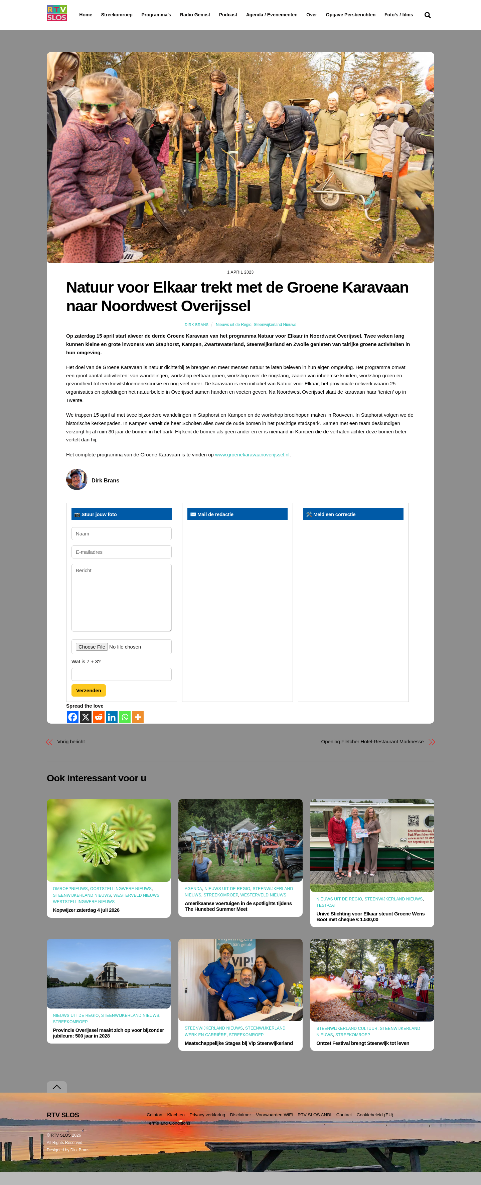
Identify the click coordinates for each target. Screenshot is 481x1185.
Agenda (193, 901)
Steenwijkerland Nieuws (275, 337)
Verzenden (88, 703)
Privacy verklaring (207, 1127)
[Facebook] (72, 730)
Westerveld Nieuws (137, 908)
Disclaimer (240, 1127)
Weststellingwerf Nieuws (84, 914)
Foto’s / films (95, 28)
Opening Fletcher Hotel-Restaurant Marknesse (372, 754)
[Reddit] (99, 730)
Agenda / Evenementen (289, 14)
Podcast (245, 14)
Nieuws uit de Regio (234, 337)
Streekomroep (118, 15)
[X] (86, 730)
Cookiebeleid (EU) (375, 1127)
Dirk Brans (196, 338)
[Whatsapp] (125, 730)
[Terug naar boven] (57, 1100)
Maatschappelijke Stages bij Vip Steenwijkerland (239, 1056)
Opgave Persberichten (374, 15)
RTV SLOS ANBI (314, 1127)
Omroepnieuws (70, 901)
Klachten (176, 1127)
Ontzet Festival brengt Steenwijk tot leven (362, 1056)
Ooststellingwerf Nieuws (121, 901)
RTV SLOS (61, 1148)
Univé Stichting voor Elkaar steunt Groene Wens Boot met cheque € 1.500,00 (370, 929)
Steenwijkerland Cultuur (346, 1041)
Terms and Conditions (168, 1136)
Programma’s (168, 15)
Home (80, 14)
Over (329, 14)
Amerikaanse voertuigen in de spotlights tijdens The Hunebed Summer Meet (238, 919)
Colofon (154, 1127)
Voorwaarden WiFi (274, 1127)
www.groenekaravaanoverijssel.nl (252, 467)
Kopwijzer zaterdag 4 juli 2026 (86, 923)
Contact (344, 1127)
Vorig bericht (71, 754)
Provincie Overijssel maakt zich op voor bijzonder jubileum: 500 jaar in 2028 (108, 1046)
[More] (138, 730)
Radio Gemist (212, 14)
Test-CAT (326, 918)
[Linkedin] (112, 730)
